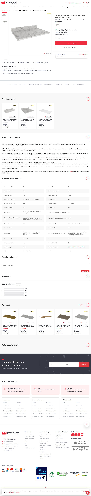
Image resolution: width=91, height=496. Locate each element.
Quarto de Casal (37, 408)
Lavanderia (6, 405)
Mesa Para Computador (82, 410)
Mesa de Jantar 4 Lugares (39, 413)
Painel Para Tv (36, 405)
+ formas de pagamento (61, 38)
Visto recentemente (78, 84)
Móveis (26, 440)
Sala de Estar (66, 408)
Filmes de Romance (8, 408)
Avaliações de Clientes (29, 447)
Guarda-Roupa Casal (68, 413)
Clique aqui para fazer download (76, 247)
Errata (25, 445)
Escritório (18, 402)
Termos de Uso (43, 443)
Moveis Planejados (8, 413)
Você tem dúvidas (48, 84)
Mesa (34, 402)
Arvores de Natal (37, 410)
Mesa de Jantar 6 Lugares (52, 413)
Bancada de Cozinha (38, 416)
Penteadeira (66, 405)
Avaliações (59, 84)
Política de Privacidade (45, 454)
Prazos (41, 436)
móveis (71, 171)
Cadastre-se (77, 3)
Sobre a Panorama (28, 434)
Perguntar (85, 271)
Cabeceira (18, 405)
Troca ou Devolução (60, 444)
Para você (67, 84)
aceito (84, 491)
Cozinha (5, 402)
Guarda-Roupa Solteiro (81, 413)
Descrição (22, 84)
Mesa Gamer (79, 405)
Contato (57, 440)
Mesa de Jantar (20, 408)
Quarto (77, 402)
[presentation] (80, 305)
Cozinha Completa (20, 410)
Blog (25, 443)
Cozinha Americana (21, 413)
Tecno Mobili (68, 19)
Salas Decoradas (50, 408)
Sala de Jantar (66, 410)
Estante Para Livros (21, 416)
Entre (72, 3)
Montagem (42, 449)
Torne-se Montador (29, 438)
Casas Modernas (50, 416)
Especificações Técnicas (34, 84)
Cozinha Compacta (50, 410)
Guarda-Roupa (49, 405)
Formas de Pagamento (45, 434)
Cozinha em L (79, 408)
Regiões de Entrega (44, 438)
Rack (64, 402)
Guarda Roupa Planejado (69, 416)
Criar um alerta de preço (69, 47)
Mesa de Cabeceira (81, 416)
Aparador (48, 402)
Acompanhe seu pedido (61, 442)
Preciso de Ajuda (59, 438)
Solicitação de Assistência (62, 447)
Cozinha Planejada (8, 410)
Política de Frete (44, 440)
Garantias (42, 451)
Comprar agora (71, 43)
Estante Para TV (7, 416)
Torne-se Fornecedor (29, 436)
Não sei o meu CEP (83, 54)
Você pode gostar (12, 84)
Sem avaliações (8, 284)
